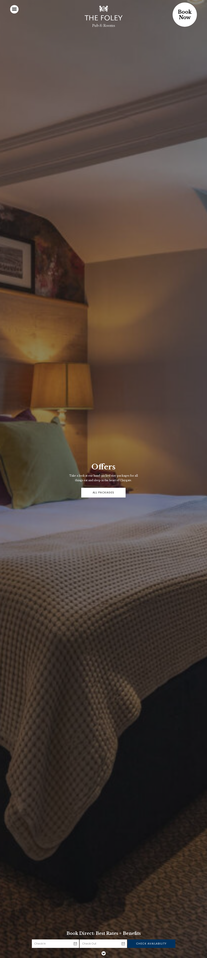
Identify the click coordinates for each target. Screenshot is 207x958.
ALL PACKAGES (103, 492)
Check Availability (151, 943)
